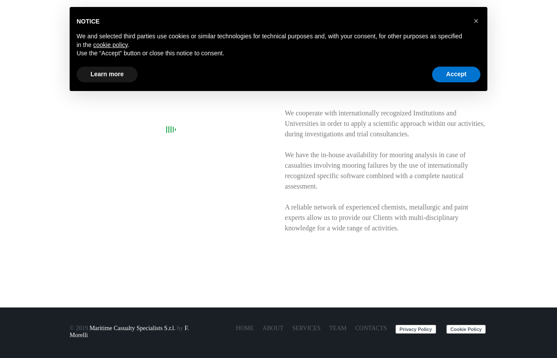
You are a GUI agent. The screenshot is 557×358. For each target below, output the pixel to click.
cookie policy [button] (110, 44)
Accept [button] (456, 74)
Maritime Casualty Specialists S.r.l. (133, 328)
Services (306, 328)
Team (338, 328)
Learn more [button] (107, 74)
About (272, 328)
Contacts (371, 328)
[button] (476, 21)
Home (245, 328)
